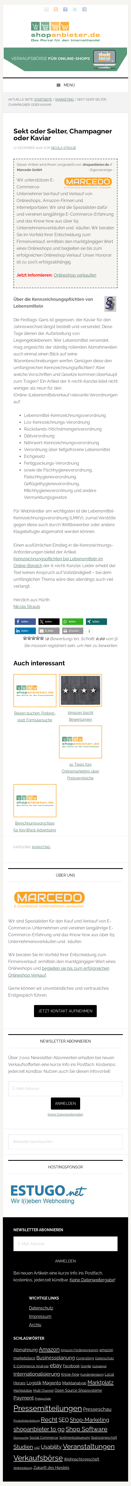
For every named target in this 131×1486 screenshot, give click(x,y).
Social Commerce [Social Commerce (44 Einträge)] (44, 1438)
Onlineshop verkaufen (75, 275)
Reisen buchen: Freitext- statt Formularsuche (34, 698)
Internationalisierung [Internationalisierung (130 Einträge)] (36, 1374)
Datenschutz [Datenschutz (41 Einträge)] (104, 1358)
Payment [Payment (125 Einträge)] (23, 1398)
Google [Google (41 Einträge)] (86, 1366)
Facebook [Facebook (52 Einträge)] (71, 1366)
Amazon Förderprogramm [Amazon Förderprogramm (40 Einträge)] (79, 1350)
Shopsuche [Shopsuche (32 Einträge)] (20, 1438)
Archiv (35, 1324)
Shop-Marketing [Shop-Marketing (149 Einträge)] (89, 1420)
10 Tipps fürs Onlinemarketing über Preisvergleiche (80, 753)
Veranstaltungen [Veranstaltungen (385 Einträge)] (89, 1446)
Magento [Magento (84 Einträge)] (51, 1382)
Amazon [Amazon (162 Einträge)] (49, 1349)
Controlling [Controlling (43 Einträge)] (85, 1358)
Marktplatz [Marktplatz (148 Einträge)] (101, 1382)
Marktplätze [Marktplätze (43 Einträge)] (22, 1390)
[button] (25, 621)
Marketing (41, 847)
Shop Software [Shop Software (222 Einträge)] (87, 1429)
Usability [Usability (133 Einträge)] (51, 1447)
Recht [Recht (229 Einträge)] (49, 1419)
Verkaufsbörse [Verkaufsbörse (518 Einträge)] (38, 1458)
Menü (69, 85)
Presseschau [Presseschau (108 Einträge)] (97, 1409)
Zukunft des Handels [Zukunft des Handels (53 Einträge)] (51, 1468)
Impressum (40, 1316)
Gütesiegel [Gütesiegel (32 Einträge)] (99, 1366)
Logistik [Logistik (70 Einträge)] (34, 1382)
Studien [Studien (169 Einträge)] (23, 1446)
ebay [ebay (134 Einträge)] (56, 1366)
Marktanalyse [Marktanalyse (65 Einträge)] (74, 1383)
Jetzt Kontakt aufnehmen (65, 1011)
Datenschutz (41, 1308)
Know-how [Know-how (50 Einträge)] (70, 1374)
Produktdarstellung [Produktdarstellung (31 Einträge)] (26, 1420)
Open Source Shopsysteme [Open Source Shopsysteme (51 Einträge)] (78, 1390)
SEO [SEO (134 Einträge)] (64, 1420)
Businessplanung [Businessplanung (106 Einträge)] (55, 1357)
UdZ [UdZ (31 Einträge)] (37, 1447)
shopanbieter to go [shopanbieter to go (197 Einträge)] (39, 1429)
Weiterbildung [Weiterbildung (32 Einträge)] (22, 1468)
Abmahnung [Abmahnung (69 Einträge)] (25, 1349)
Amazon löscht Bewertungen (80, 698)
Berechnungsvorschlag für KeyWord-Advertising (34, 808)
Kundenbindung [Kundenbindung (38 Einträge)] (92, 1374)
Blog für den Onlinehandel (65, 31)
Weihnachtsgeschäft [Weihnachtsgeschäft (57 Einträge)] (81, 1459)
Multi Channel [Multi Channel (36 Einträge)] (43, 1390)
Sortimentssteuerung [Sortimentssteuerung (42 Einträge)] (74, 1438)
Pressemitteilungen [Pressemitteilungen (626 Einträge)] (47, 1408)
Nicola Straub (26, 606)
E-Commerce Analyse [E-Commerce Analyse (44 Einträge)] (31, 1366)
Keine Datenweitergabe (65, 1114)
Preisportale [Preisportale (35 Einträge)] (43, 1398)
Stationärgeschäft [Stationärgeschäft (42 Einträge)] (104, 1438)
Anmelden (65, 1103)
